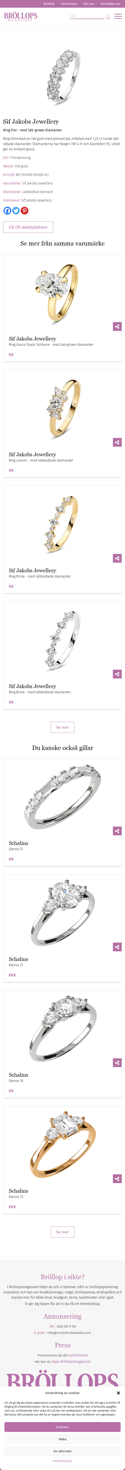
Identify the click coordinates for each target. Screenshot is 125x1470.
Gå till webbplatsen (28, 227)
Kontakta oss (110, 4)
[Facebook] (7, 210)
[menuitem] (49, 4)
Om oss (88, 4)
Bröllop (49, 4)
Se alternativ (62, 1451)
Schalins (18, 843)
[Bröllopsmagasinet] (50, 16)
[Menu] (116, 16)
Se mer (62, 727)
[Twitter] (16, 210)
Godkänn (62, 1427)
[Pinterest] (24, 210)
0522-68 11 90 (66, 1326)
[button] (118, 1393)
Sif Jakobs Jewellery (32, 338)
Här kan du (63, 1362)
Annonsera (69, 4)
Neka (62, 1439)
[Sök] (90, 16)
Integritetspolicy (62, 1461)
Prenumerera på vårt (62, 1355)
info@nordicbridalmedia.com (69, 1333)
